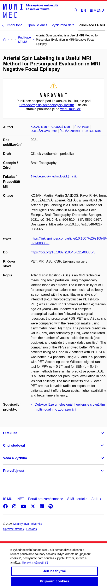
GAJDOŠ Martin (61, 126)
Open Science (37, 25)
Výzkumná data (63, 25)
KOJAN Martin (40, 126)
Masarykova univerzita (27, 523)
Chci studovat (14, 445)
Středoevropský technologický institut (46, 105)
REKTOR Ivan (91, 131)
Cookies (31, 529)
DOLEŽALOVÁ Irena (44, 131)
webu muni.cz (70, 109)
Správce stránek (13, 529)
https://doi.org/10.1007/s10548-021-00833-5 (63, 252)
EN (83, 10)
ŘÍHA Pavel (82, 126)
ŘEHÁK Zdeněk (70, 131)
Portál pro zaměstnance (45, 499)
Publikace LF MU (91, 25)
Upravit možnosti (35, 566)
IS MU (7, 499)
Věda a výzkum (15, 458)
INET (20, 499)
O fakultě (10, 433)
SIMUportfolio (77, 499)
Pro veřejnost (13, 470)
